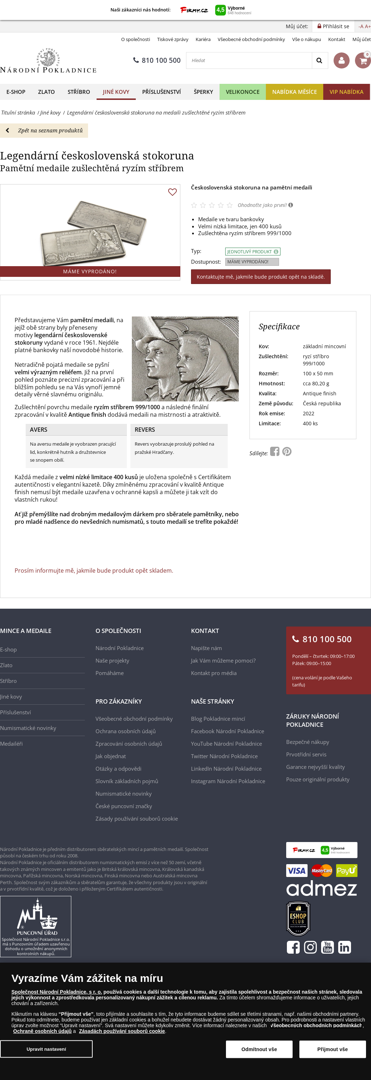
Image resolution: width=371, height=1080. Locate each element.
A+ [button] (368, 26)
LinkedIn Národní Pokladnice (226, 768)
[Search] (320, 60)
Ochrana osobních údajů (126, 731)
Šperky (203, 91)
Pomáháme (110, 672)
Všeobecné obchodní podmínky (251, 39)
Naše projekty (112, 660)
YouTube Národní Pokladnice (226, 743)
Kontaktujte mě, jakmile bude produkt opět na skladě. (261, 276)
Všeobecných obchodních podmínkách (316, 1025)
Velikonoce (242, 91)
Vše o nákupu (306, 39)
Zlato (46, 91)
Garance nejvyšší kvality (315, 766)
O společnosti (135, 39)
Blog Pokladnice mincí (218, 718)
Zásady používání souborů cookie (137, 818)
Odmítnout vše (259, 1049)
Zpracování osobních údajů (129, 743)
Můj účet (361, 39)
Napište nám (206, 647)
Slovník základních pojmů (127, 781)
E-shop (15, 91)
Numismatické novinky (28, 727)
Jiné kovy (116, 91)
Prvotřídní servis (306, 754)
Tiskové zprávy (173, 39)
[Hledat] (249, 60)
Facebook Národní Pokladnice (227, 731)
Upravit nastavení (46, 1048)
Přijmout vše (332, 1049)
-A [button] (361, 26)
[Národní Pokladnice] (48, 60)
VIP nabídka (347, 91)
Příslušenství (161, 91)
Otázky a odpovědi (118, 768)
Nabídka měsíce (294, 91)
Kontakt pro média (214, 672)
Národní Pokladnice (120, 647)
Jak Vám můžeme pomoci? (223, 660)
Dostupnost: (206, 261)
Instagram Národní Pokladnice (228, 781)
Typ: (196, 251)
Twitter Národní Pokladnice (224, 756)
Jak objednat (111, 756)
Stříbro (79, 91)
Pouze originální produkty (318, 779)
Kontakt (336, 39)
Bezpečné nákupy (307, 741)
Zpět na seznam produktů (44, 130)
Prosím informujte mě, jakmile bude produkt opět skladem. (94, 570)
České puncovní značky (124, 806)
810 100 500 (157, 60)
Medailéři (11, 743)
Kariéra (203, 39)
